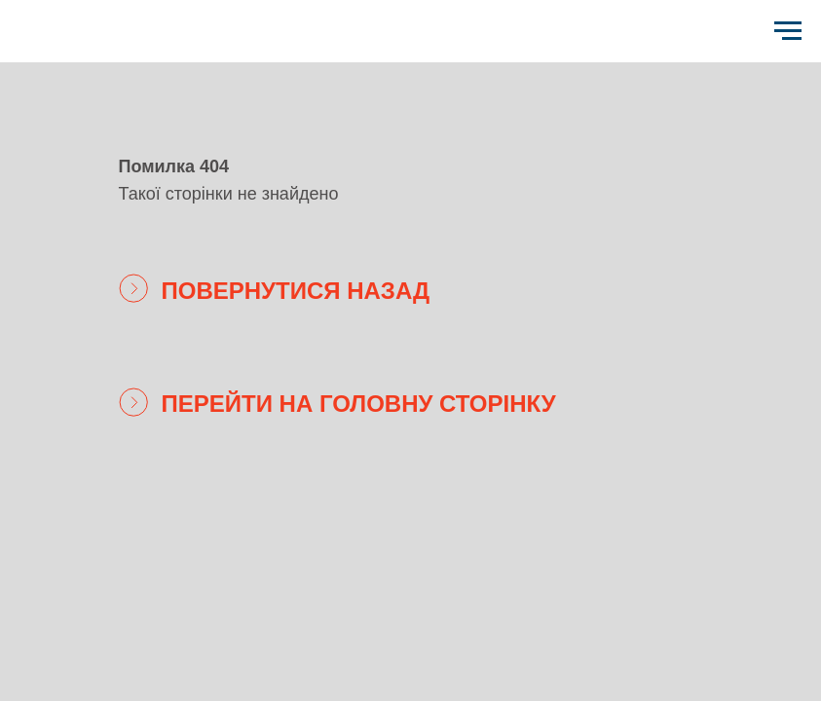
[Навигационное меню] (788, 31)
